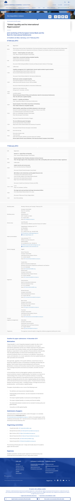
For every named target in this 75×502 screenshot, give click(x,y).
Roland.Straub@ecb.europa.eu (28, 441)
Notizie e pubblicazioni (51, 7)
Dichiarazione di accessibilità (51, 470)
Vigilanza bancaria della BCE (63, 7)
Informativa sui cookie (50, 468)
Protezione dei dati (49, 464)
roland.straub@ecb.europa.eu (32, 277)
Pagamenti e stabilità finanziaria (23, 7)
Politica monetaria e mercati (11, 7)
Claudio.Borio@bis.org (30, 268)
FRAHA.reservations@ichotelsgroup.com (31, 244)
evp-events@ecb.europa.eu (31, 328)
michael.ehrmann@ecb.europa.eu (33, 297)
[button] (66, 2)
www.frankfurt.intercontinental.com (30, 246)
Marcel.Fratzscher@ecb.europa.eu (31, 436)
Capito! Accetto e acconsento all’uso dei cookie (20, 499)
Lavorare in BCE (66, 4)
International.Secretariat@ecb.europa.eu (18, 417)
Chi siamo (54, 4)
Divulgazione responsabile (36, 468)
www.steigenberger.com (28, 234)
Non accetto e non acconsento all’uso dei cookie (54, 499)
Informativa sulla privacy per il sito (52, 466)
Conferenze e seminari (25, 10)
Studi (44, 7)
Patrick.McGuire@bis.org (31, 287)
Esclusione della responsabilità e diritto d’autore (37, 465)
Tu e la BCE (60, 4)
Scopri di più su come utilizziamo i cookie (47, 495)
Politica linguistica (49, 472)
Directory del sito (8, 476)
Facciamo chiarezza (20, 467)
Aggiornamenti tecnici (35, 467)
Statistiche (34, 7)
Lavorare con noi (19, 466)
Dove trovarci (19, 473)
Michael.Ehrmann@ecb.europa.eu (31, 430)
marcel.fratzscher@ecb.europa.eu (33, 258)
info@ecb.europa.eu (30, 219)
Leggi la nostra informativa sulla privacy (29, 495)
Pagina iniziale (7, 10)
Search (65, 2)
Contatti (17, 471)
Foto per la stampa (20, 469)
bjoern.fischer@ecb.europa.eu (32, 307)
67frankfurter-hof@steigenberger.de (30, 233)
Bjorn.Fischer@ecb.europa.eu (28, 433)
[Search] (59, 2)
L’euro (39, 7)
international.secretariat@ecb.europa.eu (34, 316)
